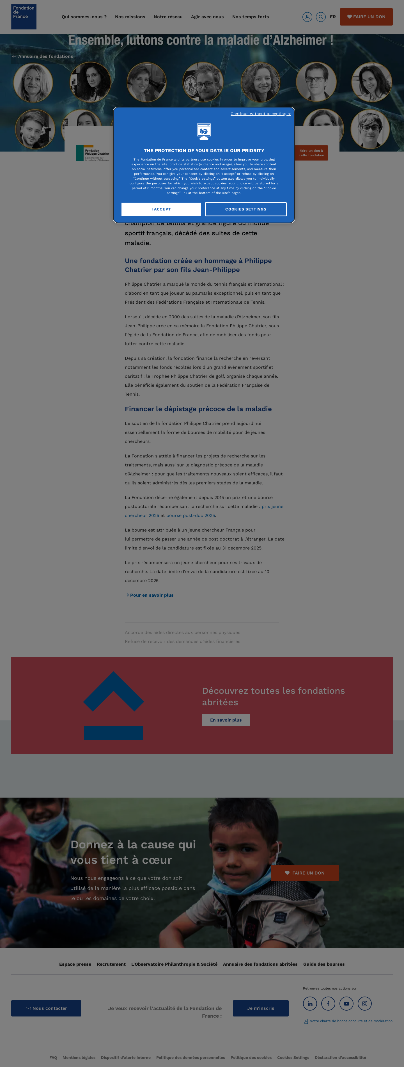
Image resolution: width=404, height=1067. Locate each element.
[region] (204, 165)
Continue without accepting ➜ (261, 113)
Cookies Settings (245, 209)
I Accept (161, 209)
